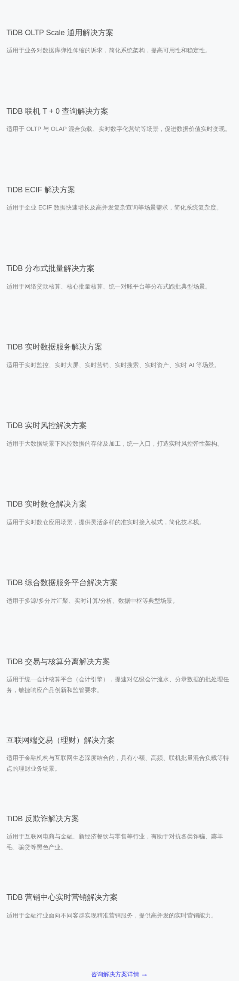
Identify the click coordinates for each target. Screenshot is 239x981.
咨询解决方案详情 (119, 975)
